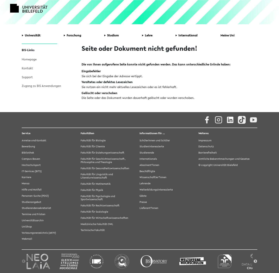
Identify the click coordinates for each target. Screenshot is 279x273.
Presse (143, 202)
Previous (24, 261)
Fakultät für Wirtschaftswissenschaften (104, 218)
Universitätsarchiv (33, 220)
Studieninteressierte (152, 146)
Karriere (26, 177)
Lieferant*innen (149, 208)
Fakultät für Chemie (93, 146)
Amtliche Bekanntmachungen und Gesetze (224, 159)
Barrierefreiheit (207, 153)
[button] (31, 35)
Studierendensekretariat (36, 208)
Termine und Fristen (33, 214)
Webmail (27, 239)
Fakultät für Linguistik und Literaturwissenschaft (97, 176)
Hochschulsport (31, 165)
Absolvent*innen (149, 165)
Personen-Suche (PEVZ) (35, 196)
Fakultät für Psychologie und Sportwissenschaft (98, 197)
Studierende (147, 153)
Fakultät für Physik (92, 190)
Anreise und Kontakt (34, 140)
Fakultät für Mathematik (96, 184)
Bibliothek (28, 153)
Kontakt (27, 68)
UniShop (27, 226)
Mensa (25, 183)
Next (255, 261)
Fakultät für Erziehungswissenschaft (102, 153)
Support (27, 77)
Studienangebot (31, 202)
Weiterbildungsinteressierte (156, 189)
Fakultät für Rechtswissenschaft (100, 205)
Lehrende (145, 183)
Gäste (143, 196)
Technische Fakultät (93, 230)
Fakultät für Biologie (93, 140)
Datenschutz (206, 146)
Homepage (29, 59)
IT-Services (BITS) (32, 171)
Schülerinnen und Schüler (155, 140)
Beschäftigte (147, 171)
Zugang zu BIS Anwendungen (41, 86)
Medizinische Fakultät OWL (97, 224)
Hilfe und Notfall (32, 189)
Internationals (148, 159)
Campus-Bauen (31, 159)
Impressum (205, 140)
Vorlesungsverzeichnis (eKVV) (39, 233)
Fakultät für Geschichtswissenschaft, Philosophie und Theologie (103, 160)
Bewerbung (28, 146)
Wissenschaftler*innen (153, 177)
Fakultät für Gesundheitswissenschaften (105, 168)
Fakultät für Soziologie (94, 212)
